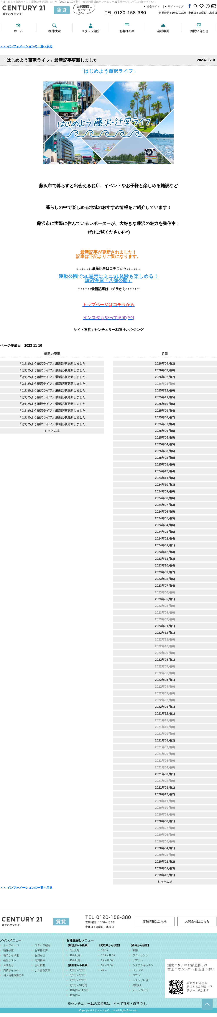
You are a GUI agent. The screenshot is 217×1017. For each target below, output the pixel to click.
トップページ (11, 945)
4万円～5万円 (77, 970)
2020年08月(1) (165, 821)
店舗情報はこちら (155, 921)
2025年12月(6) (165, 390)
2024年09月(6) (165, 491)
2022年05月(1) (165, 680)
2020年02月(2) (165, 861)
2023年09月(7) (165, 572)
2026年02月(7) (165, 377)
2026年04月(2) (165, 363)
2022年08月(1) (165, 659)
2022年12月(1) (165, 632)
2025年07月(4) (165, 424)
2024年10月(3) (165, 484)
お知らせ (40, 955)
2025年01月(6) (165, 464)
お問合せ (8, 965)
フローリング (140, 955)
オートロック (140, 990)
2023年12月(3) (165, 552)
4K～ (104, 970)
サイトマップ (175, 6)
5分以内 (74, 950)
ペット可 (138, 970)
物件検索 (54, 31)
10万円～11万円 (79, 990)
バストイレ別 (140, 980)
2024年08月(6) (165, 498)
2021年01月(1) (165, 787)
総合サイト (153, 6)
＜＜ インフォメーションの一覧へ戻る (26, 46)
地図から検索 (11, 955)
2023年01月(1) (165, 626)
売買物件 (40, 960)
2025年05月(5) (165, 437)
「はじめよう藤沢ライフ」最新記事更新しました (52, 363)
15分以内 (75, 960)
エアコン (138, 960)
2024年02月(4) (165, 538)
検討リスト (9, 960)
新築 (135, 950)
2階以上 (137, 985)
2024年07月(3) (165, 505)
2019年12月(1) (165, 875)
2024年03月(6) (165, 531)
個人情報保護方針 (13, 975)
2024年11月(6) (165, 478)
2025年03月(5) (165, 451)
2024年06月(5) (165, 511)
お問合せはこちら (197, 921)
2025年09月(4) (165, 410)
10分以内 (75, 955)
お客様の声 (127, 31)
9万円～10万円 (78, 985)
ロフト (136, 975)
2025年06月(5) (165, 431)
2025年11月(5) (165, 397)
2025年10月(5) (165, 404)
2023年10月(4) (165, 565)
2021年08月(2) (165, 740)
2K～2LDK (107, 960)
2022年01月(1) (165, 706)
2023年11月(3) (165, 558)
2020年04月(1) (165, 848)
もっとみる (52, 431)
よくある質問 (42, 970)
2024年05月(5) (165, 518)
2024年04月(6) (165, 525)
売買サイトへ (11, 970)
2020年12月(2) (165, 794)
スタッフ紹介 (91, 31)
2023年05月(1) (165, 599)
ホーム (18, 31)
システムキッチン (143, 965)
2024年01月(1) (165, 545)
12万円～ (75, 995)
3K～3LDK (107, 965)
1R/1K (104, 950)
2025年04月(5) (165, 444)
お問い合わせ (199, 31)
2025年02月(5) (165, 457)
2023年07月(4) (165, 585)
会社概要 (163, 31)
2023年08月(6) (165, 579)
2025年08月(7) (165, 417)
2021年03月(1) (165, 774)
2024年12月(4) (165, 471)
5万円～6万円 (77, 975)
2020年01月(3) (165, 868)
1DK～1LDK (108, 955)
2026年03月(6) (165, 370)
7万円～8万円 (77, 980)
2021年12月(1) (165, 713)
